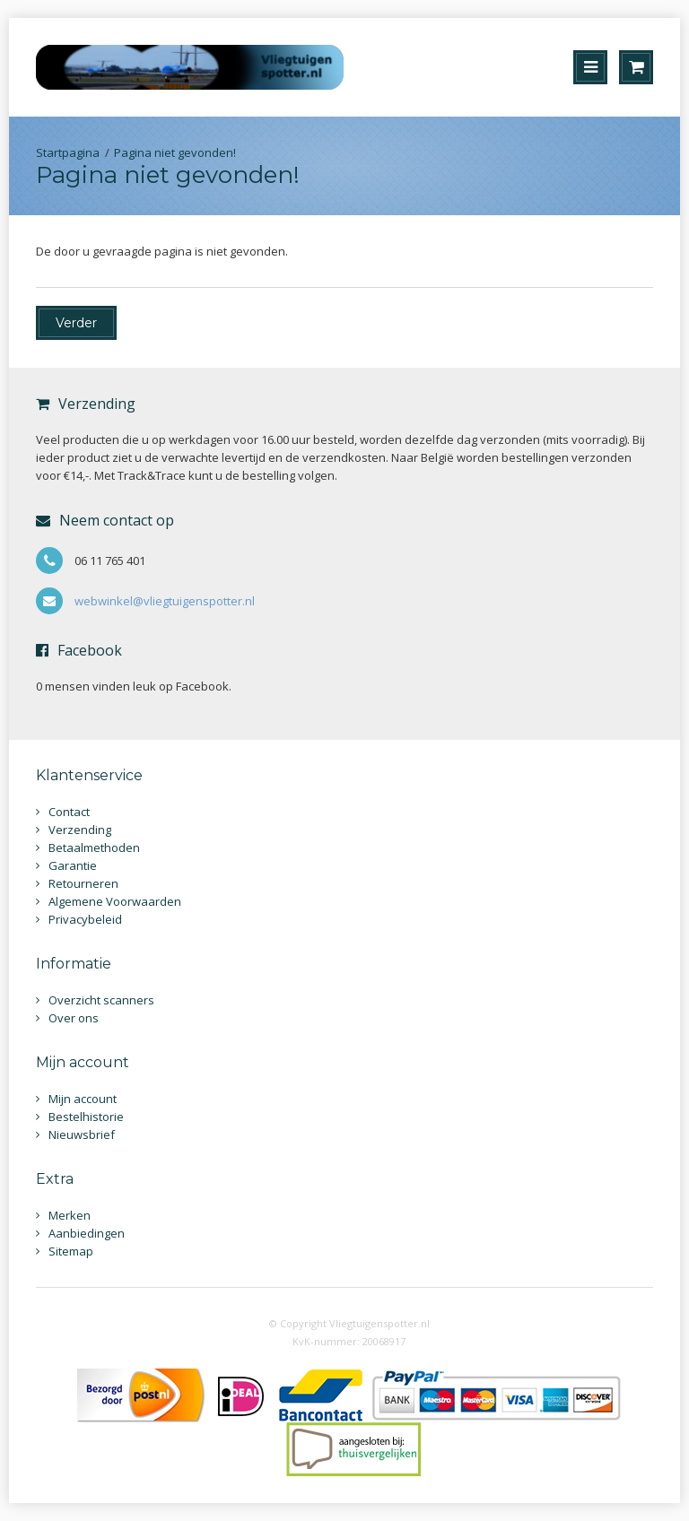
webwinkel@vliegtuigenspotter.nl (164, 601)
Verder (76, 323)
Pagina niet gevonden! (175, 152)
